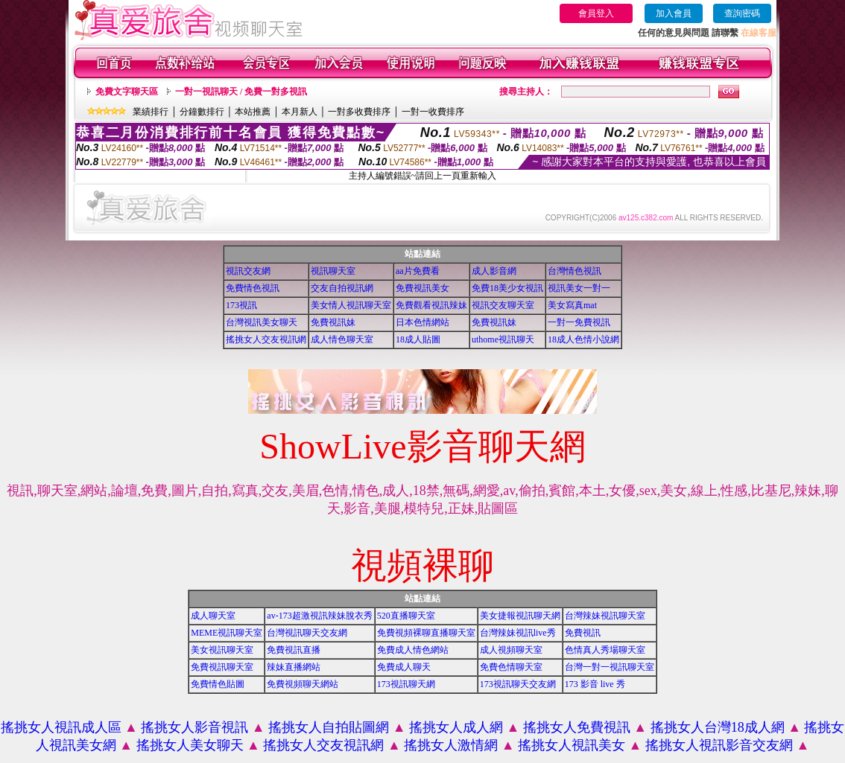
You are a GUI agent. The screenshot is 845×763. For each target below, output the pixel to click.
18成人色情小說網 (583, 339)
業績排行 (150, 111)
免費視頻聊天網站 (302, 684)
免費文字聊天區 (126, 91)
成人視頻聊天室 (511, 650)
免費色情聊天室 (511, 667)
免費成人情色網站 (413, 650)
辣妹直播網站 (293, 667)
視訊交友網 (248, 271)
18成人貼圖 (418, 339)
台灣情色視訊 (574, 271)
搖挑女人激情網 (451, 745)
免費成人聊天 (404, 667)
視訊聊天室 (333, 271)
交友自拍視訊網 (342, 288)
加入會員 (673, 13)
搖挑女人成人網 (456, 727)
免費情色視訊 (252, 288)
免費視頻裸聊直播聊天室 (426, 633)
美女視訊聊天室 (222, 650)
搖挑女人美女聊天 (190, 745)
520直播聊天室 (406, 615)
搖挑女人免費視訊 (576, 727)
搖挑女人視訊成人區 (61, 727)
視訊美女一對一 (579, 288)
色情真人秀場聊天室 (605, 650)
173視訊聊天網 (406, 684)
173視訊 (241, 305)
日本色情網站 (422, 322)
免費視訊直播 (293, 650)
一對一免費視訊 (579, 322)
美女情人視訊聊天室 (351, 305)
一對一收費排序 (433, 111)
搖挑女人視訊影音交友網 (719, 745)
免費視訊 (583, 633)
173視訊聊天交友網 (518, 684)
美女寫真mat (572, 305)
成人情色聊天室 (342, 339)
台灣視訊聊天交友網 (307, 633)
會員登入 (596, 13)
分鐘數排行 (202, 111)
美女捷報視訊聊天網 (520, 615)
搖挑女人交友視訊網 (266, 339)
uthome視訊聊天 (503, 339)
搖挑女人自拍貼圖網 (328, 727)
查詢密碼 (742, 13)
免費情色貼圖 (217, 684)
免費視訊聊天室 (222, 667)
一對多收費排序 (359, 111)
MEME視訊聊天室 (226, 633)
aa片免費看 (418, 271)
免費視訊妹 (333, 322)
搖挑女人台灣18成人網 (718, 727)
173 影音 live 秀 (595, 684)
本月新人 (299, 111)
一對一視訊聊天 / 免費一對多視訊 (241, 91)
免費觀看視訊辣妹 (431, 305)
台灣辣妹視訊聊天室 (605, 615)
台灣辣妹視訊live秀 (518, 633)
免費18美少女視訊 (507, 288)
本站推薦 (252, 111)
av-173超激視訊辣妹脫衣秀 (319, 615)
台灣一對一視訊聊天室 (609, 667)
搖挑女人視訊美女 (571, 745)
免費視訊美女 (422, 288)
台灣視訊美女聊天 (261, 322)
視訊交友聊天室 (503, 305)
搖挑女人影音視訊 (194, 727)
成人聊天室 (213, 615)
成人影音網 (494, 271)
